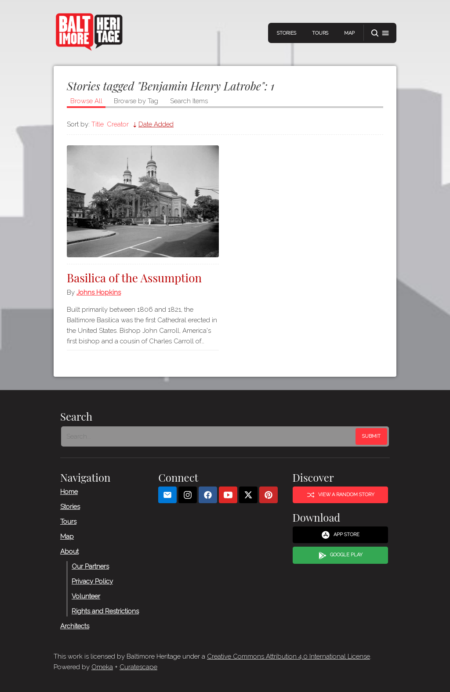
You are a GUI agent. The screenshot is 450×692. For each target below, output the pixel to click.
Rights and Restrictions (105, 611)
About (69, 551)
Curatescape (138, 667)
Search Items (189, 101)
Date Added (156, 124)
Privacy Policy (92, 581)
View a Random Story (340, 494)
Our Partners (90, 566)
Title (97, 124)
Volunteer (86, 596)
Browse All (86, 101)
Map (349, 33)
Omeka (102, 667)
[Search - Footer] (209, 436)
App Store (340, 534)
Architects (74, 626)
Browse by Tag (136, 101)
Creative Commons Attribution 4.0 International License (288, 656)
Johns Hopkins (98, 292)
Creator (118, 124)
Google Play (340, 555)
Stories (286, 33)
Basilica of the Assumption (134, 277)
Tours (320, 33)
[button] (380, 33)
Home (69, 492)
